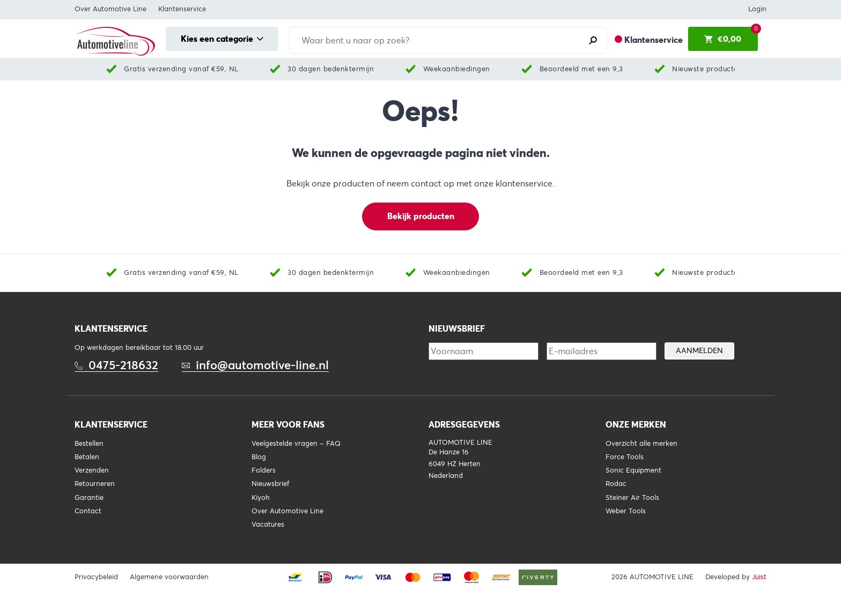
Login (757, 9)
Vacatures (268, 524)
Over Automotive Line (110, 9)
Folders (264, 470)
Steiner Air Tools (632, 497)
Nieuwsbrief (270, 484)
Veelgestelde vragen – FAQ (296, 443)
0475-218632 (123, 365)
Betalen (87, 457)
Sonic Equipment (633, 470)
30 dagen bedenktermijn (330, 68)
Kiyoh (261, 497)
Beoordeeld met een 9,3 (581, 68)
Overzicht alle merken (641, 443)
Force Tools (625, 457)
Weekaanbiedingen (456, 68)
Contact (88, 511)
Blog (259, 457)
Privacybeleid (96, 577)
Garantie (89, 497)
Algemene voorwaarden (169, 577)
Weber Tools (626, 511)
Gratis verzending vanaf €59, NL (181, 68)
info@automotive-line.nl (262, 365)
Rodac (616, 484)
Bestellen (89, 443)
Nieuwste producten (707, 68)
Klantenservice (182, 9)
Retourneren (95, 484)
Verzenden (92, 470)
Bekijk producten (420, 216)
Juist (759, 577)
